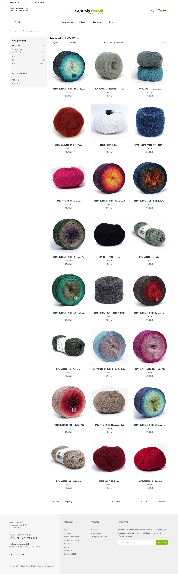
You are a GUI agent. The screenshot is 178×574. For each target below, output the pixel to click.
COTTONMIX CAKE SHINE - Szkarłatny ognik (150, 313)
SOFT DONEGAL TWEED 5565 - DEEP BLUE (150, 145)
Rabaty (66, 547)
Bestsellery (87, 42)
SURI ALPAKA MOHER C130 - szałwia (109, 89)
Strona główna (19, 73)
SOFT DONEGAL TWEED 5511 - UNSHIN (109, 313)
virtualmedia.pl (48, 566)
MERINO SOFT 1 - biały (109, 145)
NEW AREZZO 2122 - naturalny (68, 481)
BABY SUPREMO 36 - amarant (69, 201)
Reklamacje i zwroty (71, 540)
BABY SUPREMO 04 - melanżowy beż (109, 425)
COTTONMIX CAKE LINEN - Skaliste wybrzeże (150, 201)
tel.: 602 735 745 (21, 11)
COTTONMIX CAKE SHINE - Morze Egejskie (69, 89)
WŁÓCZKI (15, 80)
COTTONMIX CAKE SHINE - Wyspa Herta (69, 313)
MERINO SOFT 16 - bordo (109, 481)
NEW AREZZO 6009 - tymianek (68, 369)
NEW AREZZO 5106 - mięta (149, 257)
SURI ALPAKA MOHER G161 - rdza (68, 145)
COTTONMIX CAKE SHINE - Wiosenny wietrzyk (150, 425)
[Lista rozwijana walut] (27, 2)
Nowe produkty (96, 533)
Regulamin (67, 533)
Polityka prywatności (71, 537)
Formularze (68, 550)
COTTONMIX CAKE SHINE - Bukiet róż (69, 425)
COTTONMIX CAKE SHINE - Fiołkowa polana (69, 257)
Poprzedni (116, 502)
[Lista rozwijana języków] (14, 2)
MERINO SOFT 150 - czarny (109, 257)
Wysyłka (67, 530)
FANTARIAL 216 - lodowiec (150, 89)
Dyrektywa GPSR (70, 554)
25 (146, 502)
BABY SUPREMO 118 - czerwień (149, 481)
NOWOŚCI (16, 83)
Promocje (94, 530)
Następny (163, 502)
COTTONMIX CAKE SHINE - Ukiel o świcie (109, 369)
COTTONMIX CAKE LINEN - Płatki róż (150, 369)
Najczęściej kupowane (99, 537)
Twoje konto (39, 2)
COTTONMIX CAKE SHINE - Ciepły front (109, 201)
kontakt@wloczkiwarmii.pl (19, 544)
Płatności (67, 544)
